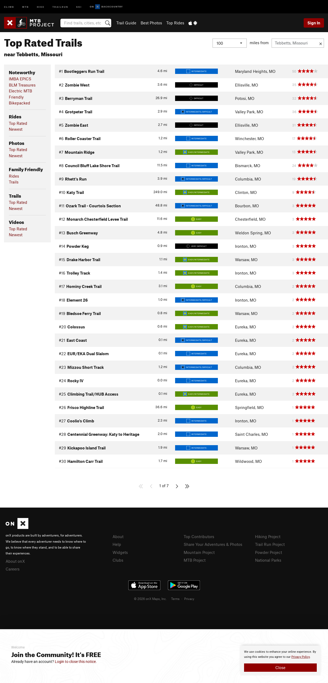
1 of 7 (164, 485)
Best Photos (151, 22)
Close (280, 667)
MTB (25, 6)
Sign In (313, 22)
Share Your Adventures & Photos (213, 544)
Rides (14, 176)
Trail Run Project (270, 544)
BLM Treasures (22, 84)
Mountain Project (199, 552)
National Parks (268, 560)
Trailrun (60, 6)
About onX (15, 561)
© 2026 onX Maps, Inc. (150, 599)
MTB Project (195, 560)
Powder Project (268, 552)
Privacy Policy (300, 657)
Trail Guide (126, 22)
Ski (79, 6)
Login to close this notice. (76, 661)
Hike (40, 6)
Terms (175, 599)
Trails (13, 181)
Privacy (189, 599)
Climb (9, 6)
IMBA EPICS (20, 78)
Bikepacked (19, 102)
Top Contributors (199, 536)
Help (117, 544)
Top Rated (18, 123)
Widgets (120, 552)
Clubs (118, 560)
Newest (15, 129)
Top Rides (175, 22)
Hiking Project (267, 536)
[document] (280, 660)
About (118, 536)
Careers (13, 568)
